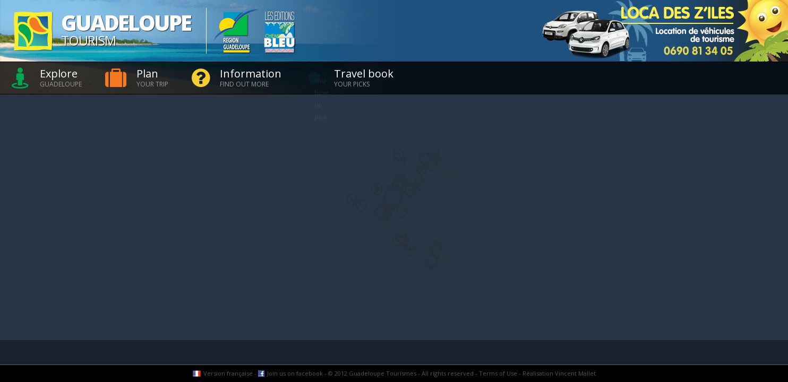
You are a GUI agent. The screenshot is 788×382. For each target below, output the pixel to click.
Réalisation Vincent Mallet (559, 373)
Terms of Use (498, 373)
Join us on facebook (295, 373)
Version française (228, 373)
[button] (352, 201)
